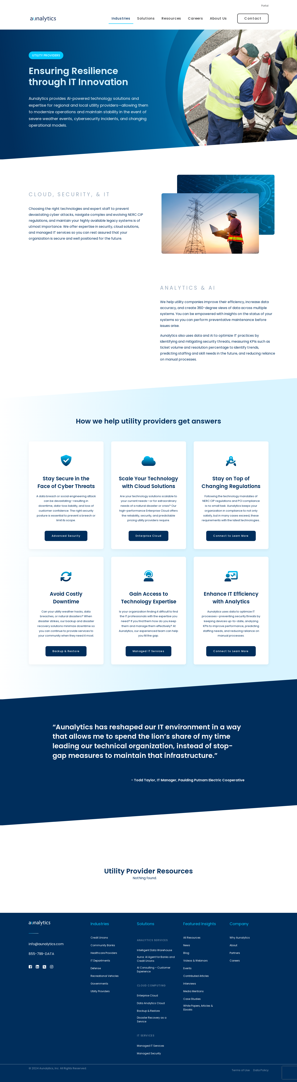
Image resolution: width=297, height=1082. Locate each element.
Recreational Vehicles (105, 976)
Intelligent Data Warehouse (154, 950)
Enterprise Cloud (147, 995)
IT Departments (100, 960)
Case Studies (192, 999)
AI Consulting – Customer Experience (153, 969)
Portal (265, 5)
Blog (186, 953)
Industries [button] (121, 18)
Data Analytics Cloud (151, 1003)
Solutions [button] (146, 18)
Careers (195, 18)
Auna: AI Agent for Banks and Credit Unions (156, 959)
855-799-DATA (41, 953)
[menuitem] (265, 7)
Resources (171, 18)
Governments (99, 983)
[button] (30, 967)
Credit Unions (99, 937)
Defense (96, 968)
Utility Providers (100, 991)
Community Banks (103, 945)
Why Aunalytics (240, 937)
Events (187, 968)
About (233, 945)
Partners (235, 953)
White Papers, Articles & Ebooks (198, 1007)
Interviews (189, 983)
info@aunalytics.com (46, 944)
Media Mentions (193, 991)
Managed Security (149, 1053)
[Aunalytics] (43, 18)
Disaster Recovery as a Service (151, 1019)
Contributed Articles (196, 976)
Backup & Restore (148, 1011)
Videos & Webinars (195, 960)
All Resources (191, 937)
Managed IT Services (150, 1046)
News (186, 945)
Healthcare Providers (104, 953)
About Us (218, 18)
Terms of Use (241, 1070)
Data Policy (261, 1070)
